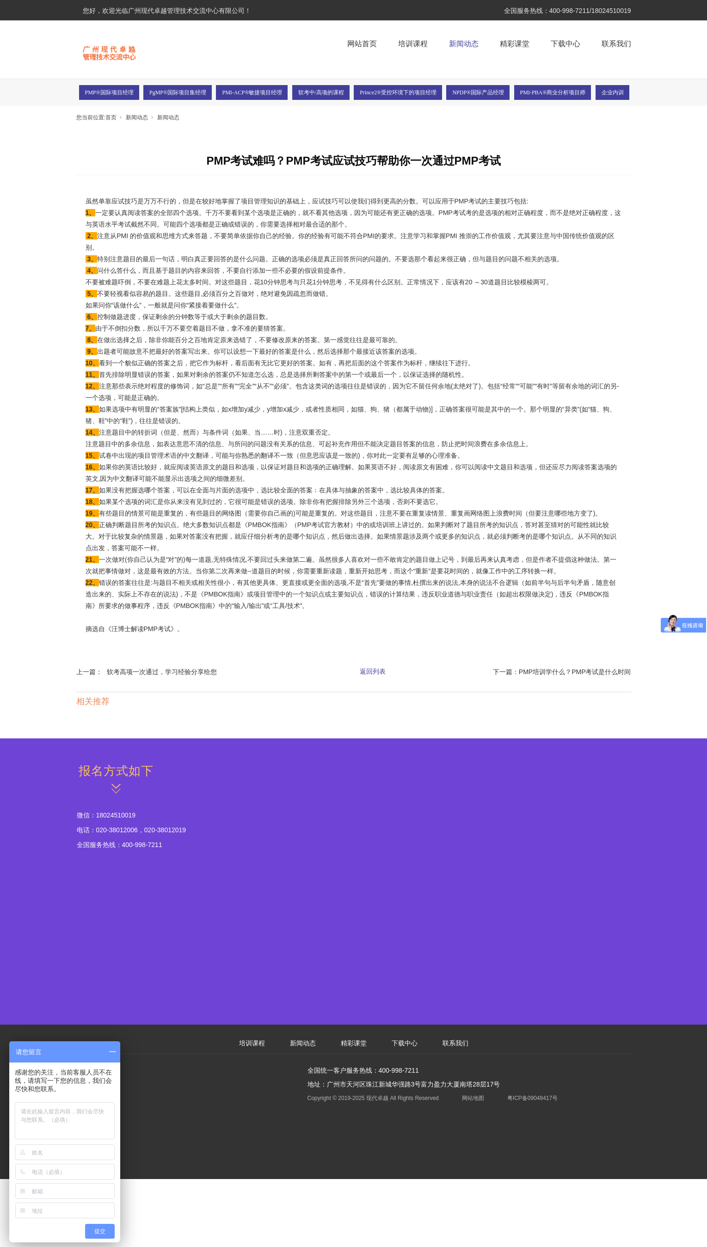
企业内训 (613, 92)
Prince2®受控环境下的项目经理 (398, 92)
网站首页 (362, 44)
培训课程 (413, 44)
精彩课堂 (514, 44)
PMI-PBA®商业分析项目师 (553, 92)
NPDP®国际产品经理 (478, 92)
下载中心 (565, 44)
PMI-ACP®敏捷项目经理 (252, 92)
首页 (111, 117)
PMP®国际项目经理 (109, 92)
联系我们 (616, 44)
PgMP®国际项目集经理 (177, 92)
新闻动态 (464, 44)
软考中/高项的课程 (321, 92)
